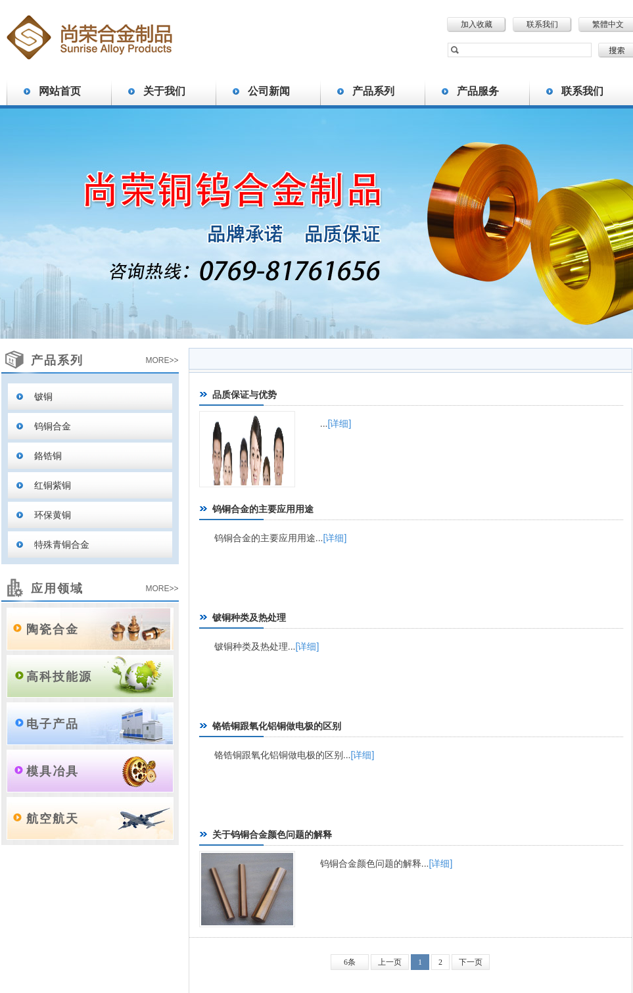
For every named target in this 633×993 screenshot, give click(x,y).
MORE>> (161, 360)
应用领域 (57, 588)
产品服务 (478, 91)
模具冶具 (52, 771)
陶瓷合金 (52, 629)
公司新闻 (269, 91)
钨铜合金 (52, 426)
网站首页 (60, 91)
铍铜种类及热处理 (249, 617)
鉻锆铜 (48, 455)
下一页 (470, 962)
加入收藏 (476, 24)
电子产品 (52, 724)
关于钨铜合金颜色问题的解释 (272, 834)
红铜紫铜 (52, 485)
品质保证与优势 (244, 394)
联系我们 (542, 24)
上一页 (390, 962)
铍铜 (43, 396)
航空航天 (52, 818)
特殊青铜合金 (61, 544)
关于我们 (164, 91)
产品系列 (373, 91)
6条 (350, 962)
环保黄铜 (52, 515)
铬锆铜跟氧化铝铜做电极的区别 (276, 726)
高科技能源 (59, 676)
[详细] (340, 423)
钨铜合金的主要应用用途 (263, 509)
